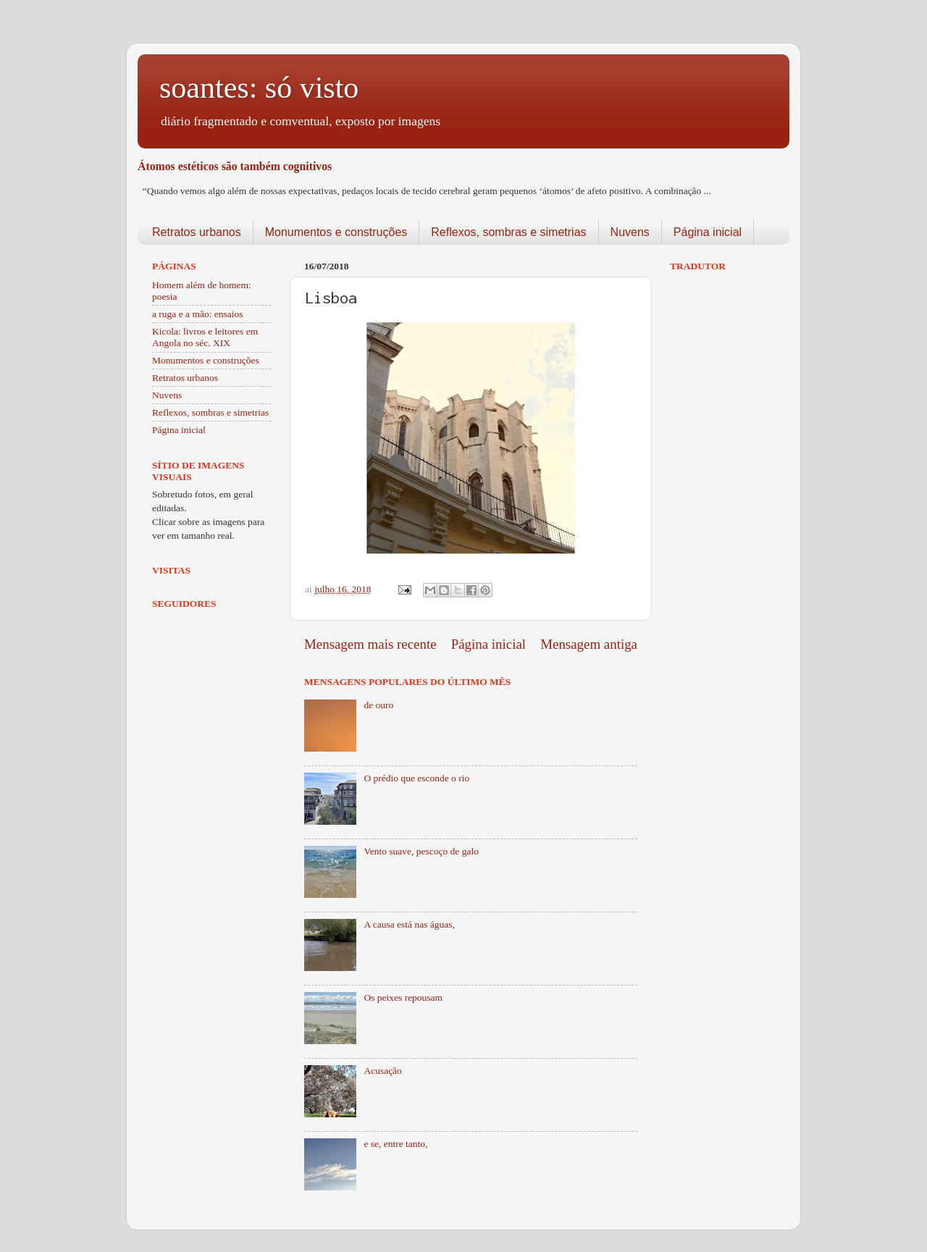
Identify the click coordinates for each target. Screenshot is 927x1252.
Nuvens (630, 232)
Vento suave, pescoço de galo (421, 851)
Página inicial (708, 232)
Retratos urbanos (196, 232)
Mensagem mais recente (370, 644)
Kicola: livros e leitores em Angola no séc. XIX (205, 337)
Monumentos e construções (336, 232)
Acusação (382, 1070)
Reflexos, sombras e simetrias (508, 232)
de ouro (378, 704)
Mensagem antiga (588, 644)
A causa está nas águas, (409, 924)
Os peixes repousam (403, 997)
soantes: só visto (258, 87)
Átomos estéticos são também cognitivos (235, 166)
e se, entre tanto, (395, 1143)
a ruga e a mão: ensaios (197, 313)
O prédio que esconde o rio (416, 778)
